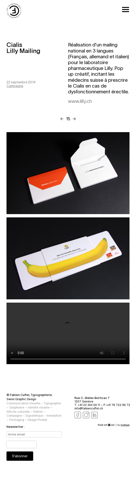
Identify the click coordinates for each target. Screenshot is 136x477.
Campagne (14, 86)
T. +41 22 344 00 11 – (89, 405)
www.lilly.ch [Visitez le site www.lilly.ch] (80, 101)
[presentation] (21, 444)
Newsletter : (15, 426)
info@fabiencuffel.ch (88, 408)
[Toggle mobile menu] (125, 10)
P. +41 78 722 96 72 (117, 405)
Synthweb (125, 425)
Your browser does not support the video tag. (68, 333)
